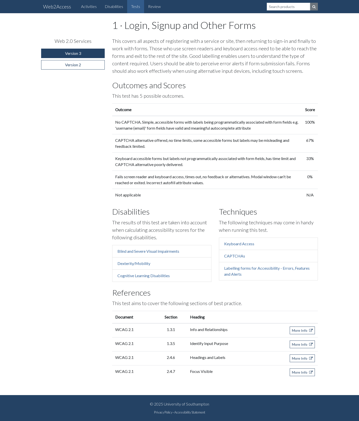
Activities (89, 6)
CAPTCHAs (234, 255)
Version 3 (73, 53)
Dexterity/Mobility (133, 263)
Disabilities (114, 6)
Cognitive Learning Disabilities (143, 275)
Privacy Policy (163, 412)
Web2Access (57, 6)
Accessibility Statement (189, 412)
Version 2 (73, 64)
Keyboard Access (239, 243)
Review (154, 6)
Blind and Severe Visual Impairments (148, 251)
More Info (302, 330)
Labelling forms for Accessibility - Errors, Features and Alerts (267, 271)
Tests (135, 6)
